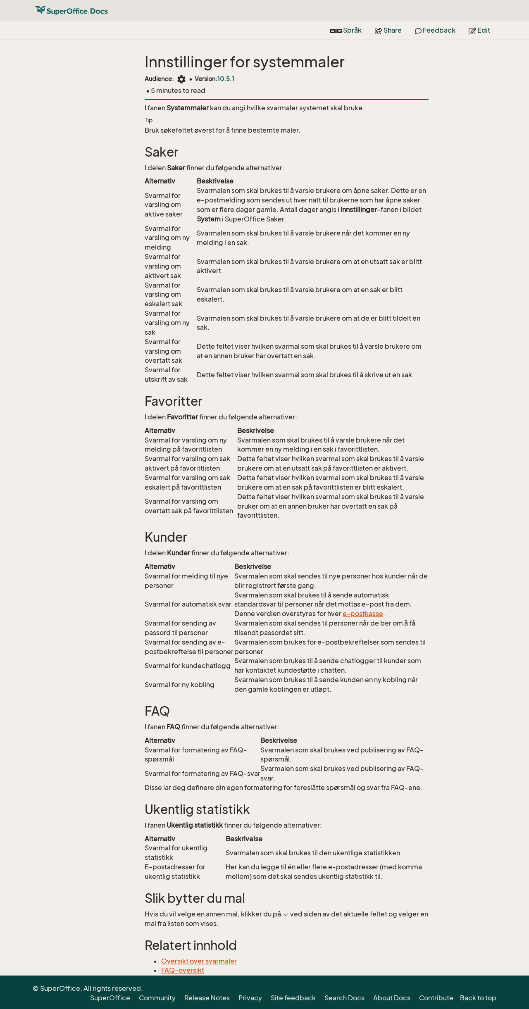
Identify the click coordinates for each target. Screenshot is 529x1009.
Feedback (435, 30)
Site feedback (293, 998)
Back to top (478, 998)
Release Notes (207, 998)
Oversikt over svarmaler (199, 961)
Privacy (250, 998)
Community (157, 998)
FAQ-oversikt (182, 970)
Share (388, 30)
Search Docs (344, 998)
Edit (479, 30)
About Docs (391, 998)
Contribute (436, 998)
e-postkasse (363, 613)
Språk (346, 30)
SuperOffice (110, 998)
